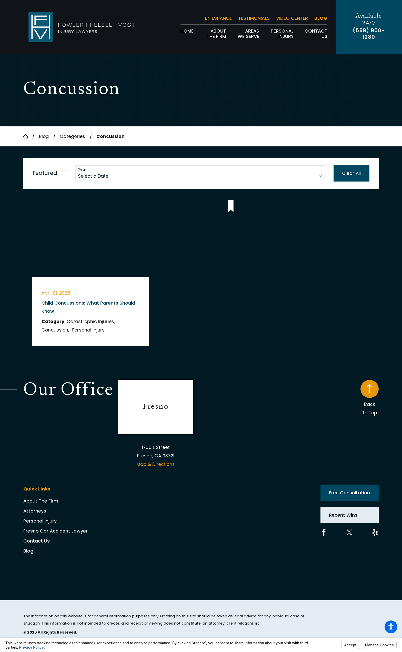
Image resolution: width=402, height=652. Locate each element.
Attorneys (34, 511)
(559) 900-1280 (369, 33)
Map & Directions (155, 464)
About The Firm (40, 501)
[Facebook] (323, 532)
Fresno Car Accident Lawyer (55, 531)
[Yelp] (375, 532)
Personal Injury (40, 521)
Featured (45, 173)
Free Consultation (349, 492)
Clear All (351, 173)
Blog (320, 18)
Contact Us (36, 541)
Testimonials (254, 18)
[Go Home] (27, 136)
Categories (72, 136)
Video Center (292, 18)
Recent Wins (343, 515)
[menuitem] (187, 34)
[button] (391, 626)
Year (82, 169)
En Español (218, 18)
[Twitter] (349, 532)
